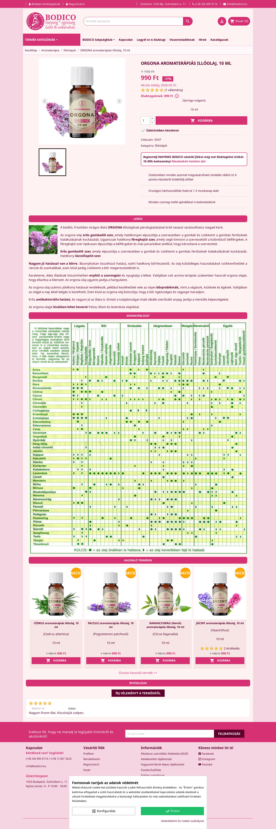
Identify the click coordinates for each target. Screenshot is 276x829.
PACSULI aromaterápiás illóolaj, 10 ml (111, 625)
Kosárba (202, 120)
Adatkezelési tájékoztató (156, 759)
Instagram (206, 759)
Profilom (88, 753)
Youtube (205, 764)
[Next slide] (119, 101)
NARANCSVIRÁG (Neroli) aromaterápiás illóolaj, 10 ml (165, 625)
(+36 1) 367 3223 (61, 758)
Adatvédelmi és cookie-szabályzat (182, 821)
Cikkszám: (147, 139)
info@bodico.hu (36, 766)
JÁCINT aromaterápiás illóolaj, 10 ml (220, 623)
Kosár (87, 770)
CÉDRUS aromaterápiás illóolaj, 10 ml (56, 625)
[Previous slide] (45, 101)
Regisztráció (91, 764)
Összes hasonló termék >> (138, 673)
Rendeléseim (91, 759)
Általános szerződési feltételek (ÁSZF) (164, 753)
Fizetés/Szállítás (151, 770)
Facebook (206, 753)
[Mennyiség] (145, 120)
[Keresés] (138, 21)
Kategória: (147, 145)
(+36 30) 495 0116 (37, 758)
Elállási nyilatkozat (152, 775)
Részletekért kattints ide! (188, 161)
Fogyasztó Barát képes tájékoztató (162, 764)
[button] (52, 162)
